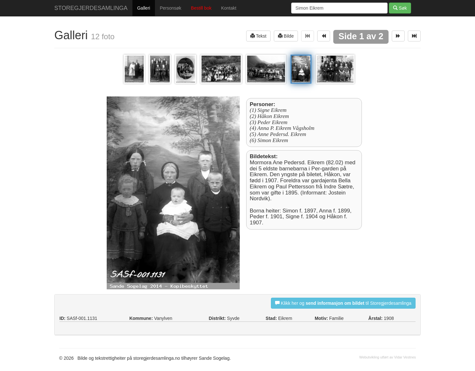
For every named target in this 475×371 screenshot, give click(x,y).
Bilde (286, 36)
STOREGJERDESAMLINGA (91, 8)
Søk (400, 8)
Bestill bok (201, 8)
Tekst (258, 36)
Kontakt (228, 8)
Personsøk (170, 8)
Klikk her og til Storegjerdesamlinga (343, 303)
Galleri (143, 8)
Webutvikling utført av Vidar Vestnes (387, 357)
